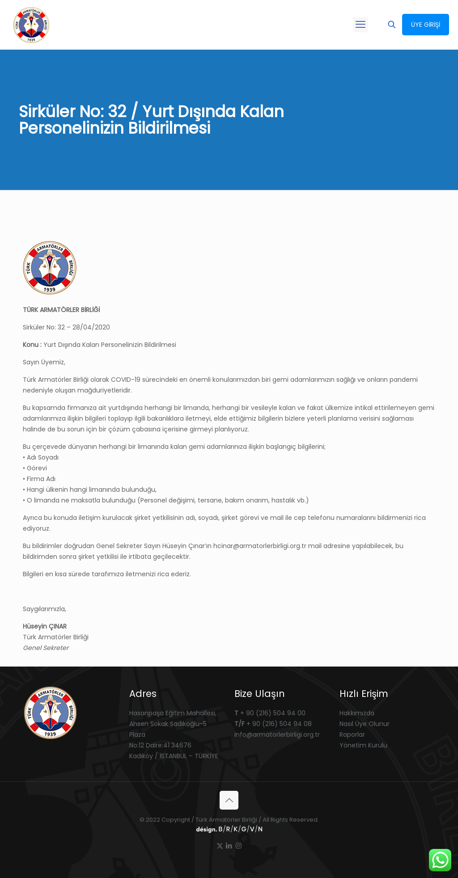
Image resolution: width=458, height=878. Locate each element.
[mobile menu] (360, 24)
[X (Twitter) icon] (219, 845)
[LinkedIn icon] (229, 845)
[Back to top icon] (229, 800)
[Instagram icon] (238, 845)
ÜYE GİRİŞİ (425, 24)
